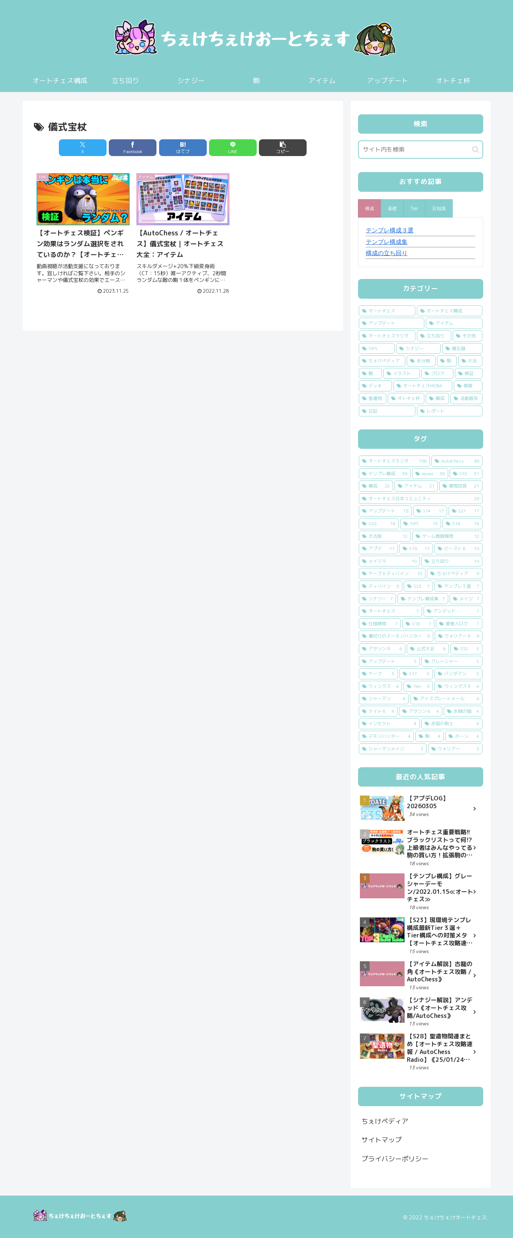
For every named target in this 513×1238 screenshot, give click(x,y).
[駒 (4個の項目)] (429, 736)
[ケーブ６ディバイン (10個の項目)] (392, 573)
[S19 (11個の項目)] (416, 548)
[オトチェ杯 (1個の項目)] (406, 398)
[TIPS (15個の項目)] (420, 523)
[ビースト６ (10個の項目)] (458, 548)
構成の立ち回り (387, 253)
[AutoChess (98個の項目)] (456, 461)
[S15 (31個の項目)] (466, 473)
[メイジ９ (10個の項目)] (389, 561)
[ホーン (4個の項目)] (463, 736)
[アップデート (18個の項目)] (385, 511)
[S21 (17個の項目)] (465, 511)
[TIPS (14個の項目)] (377, 348)
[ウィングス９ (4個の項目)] (458, 686)
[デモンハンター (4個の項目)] (386, 736)
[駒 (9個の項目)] (447, 360)
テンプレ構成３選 (390, 230)
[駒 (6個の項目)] (370, 373)
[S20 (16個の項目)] (379, 523)
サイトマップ (381, 1140)
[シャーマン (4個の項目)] (384, 698)
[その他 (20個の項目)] (467, 336)
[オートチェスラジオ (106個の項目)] (394, 461)
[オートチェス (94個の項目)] (387, 311)
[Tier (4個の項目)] (418, 686)
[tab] (369, 208)
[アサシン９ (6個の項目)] (382, 648)
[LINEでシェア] (233, 147)
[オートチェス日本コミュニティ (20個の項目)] (420, 498)
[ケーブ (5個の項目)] (378, 673)
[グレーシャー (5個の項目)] (451, 661)
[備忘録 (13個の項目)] (462, 348)
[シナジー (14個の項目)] (418, 348)
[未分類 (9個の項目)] (421, 360)
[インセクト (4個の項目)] (389, 723)
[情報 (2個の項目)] (468, 385)
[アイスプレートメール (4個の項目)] (446, 698)
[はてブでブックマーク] (183, 147)
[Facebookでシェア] (132, 147)
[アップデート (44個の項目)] (391, 323)
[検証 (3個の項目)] (468, 373)
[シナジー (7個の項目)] (377, 598)
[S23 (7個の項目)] (418, 586)
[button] (283, 147)
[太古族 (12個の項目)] (385, 536)
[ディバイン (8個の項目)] (380, 586)
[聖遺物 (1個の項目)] (372, 398)
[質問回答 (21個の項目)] (460, 486)
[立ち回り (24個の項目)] (434, 336)
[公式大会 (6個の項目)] (428, 648)
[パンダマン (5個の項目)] (458, 673)
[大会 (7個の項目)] (470, 360)
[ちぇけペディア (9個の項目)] (454, 573)
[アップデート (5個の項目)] (389, 661)
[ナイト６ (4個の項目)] (378, 711)
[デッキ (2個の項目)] (375, 385)
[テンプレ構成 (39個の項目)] (385, 473)
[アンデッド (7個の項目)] (453, 611)
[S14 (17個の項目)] (430, 511)
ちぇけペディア (384, 1121)
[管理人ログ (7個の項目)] (459, 623)
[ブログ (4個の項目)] (437, 373)
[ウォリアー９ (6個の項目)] (458, 636)
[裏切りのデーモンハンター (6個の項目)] (396, 636)
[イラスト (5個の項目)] (401, 373)
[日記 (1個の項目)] (387, 411)
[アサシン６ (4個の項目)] (420, 711)
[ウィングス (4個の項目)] (380, 686)
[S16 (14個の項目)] (462, 523)
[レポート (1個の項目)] (449, 411)
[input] (420, 149)
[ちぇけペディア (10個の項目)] (382, 360)
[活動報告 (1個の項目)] (466, 398)
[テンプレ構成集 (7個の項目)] (423, 598)
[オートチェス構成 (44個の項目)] (449, 311)
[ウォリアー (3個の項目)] (455, 749)
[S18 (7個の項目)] (418, 623)
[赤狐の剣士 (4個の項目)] (451, 723)
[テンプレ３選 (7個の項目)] (458, 586)
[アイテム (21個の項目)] (416, 486)
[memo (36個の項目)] (430, 473)
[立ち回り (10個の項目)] (451, 561)
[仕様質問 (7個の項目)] (380, 623)
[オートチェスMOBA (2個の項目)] (422, 385)
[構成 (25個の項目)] (376, 486)
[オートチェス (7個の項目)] (390, 611)
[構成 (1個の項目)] (437, 398)
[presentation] (369, 208)
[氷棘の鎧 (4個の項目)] (463, 711)
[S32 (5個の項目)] (466, 648)
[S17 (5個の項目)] (416, 673)
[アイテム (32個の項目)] (454, 323)
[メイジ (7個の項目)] (466, 598)
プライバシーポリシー (394, 1159)
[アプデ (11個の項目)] (378, 548)
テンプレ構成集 (387, 242)
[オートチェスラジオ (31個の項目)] (387, 336)
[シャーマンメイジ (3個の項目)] (393, 749)
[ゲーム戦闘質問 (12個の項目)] (447, 536)
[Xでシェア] (83, 147)
